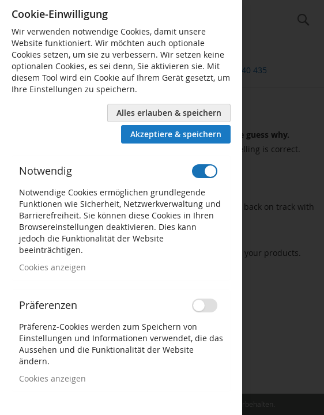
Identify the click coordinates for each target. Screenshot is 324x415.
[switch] (204, 171)
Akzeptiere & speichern (175, 134)
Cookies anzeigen (52, 267)
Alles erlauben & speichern (168, 112)
